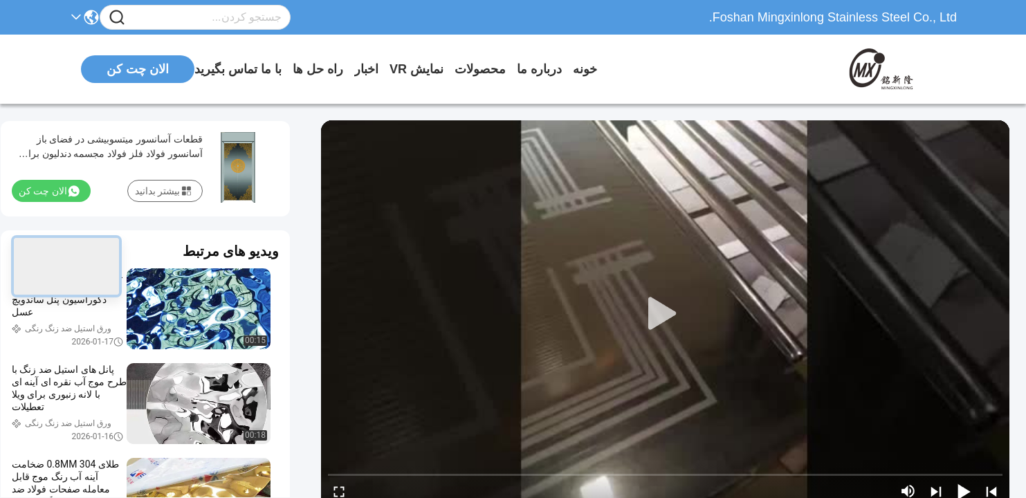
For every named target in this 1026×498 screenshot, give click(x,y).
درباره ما (539, 69)
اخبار (366, 69)
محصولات (480, 69)
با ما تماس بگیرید (238, 69)
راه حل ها (318, 69)
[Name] (117, 17)
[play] (665, 314)
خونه (585, 69)
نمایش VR (416, 69)
